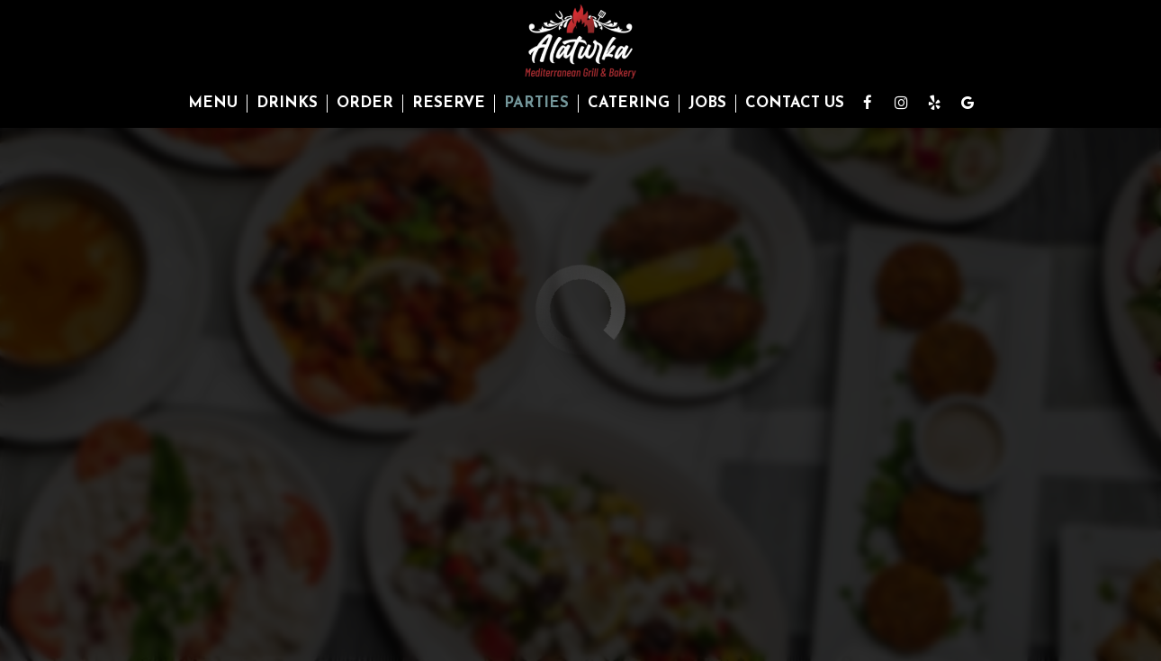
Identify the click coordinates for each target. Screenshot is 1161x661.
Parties (536, 103)
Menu (213, 103)
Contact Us (794, 103)
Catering (629, 103)
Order (365, 103)
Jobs (707, 103)
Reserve (448, 103)
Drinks (287, 103)
